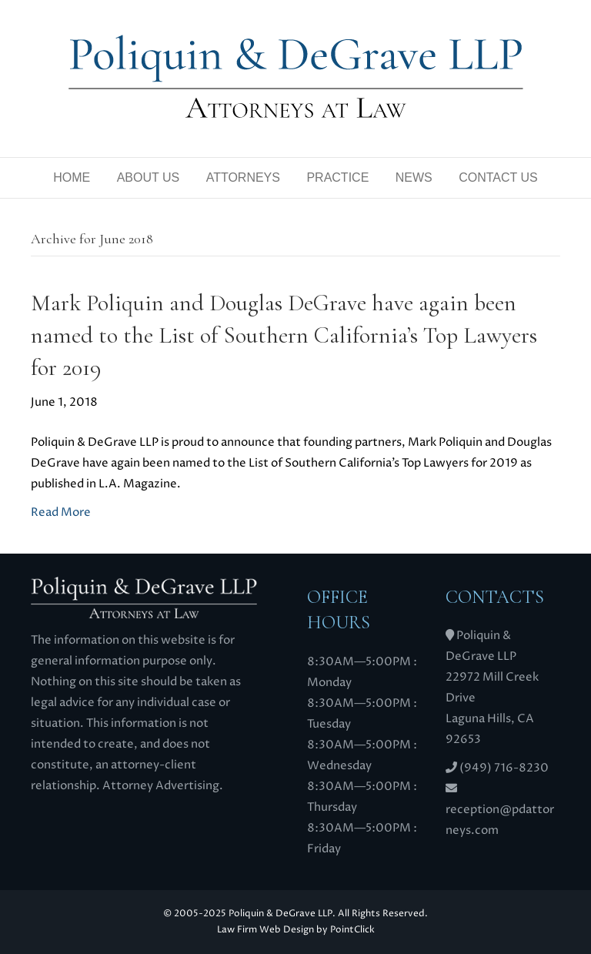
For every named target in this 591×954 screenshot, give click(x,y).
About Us (148, 177)
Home (71, 177)
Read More (61, 512)
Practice (337, 177)
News (414, 177)
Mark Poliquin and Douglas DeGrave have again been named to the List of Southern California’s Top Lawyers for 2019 (284, 335)
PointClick (352, 929)
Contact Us (498, 177)
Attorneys (243, 177)
